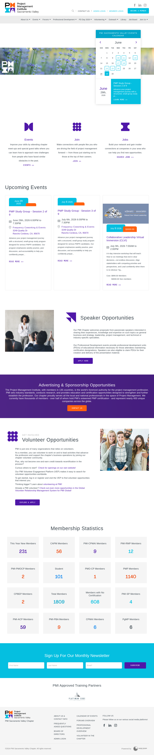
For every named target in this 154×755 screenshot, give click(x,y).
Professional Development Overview (84, 728)
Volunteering (100, 20)
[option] (77, 696)
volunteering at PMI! (52, 484)
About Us (25, 20)
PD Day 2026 (85, 20)
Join (75, 161)
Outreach (113, 20)
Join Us (144, 20)
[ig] (145, 5)
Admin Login (99, 11)
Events (36, 20)
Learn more (119, 100)
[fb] (135, 5)
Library (123, 20)
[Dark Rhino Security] (140, 748)
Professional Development (64, 20)
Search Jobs (123, 157)
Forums (47, 20)
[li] (140, 5)
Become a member (138, 11)
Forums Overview (86, 721)
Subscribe (135, 665)
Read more (14, 261)
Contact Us (84, 11)
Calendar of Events (87, 716)
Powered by (126, 749)
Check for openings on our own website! (57, 468)
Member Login (116, 11)
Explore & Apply (27, 502)
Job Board (133, 20)
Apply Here (83, 361)
